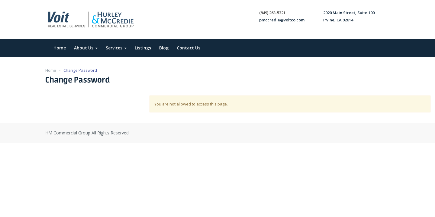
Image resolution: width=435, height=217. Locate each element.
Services (116, 48)
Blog (164, 48)
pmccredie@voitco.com (281, 20)
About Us (86, 48)
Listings (143, 48)
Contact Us (188, 48)
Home (59, 48)
